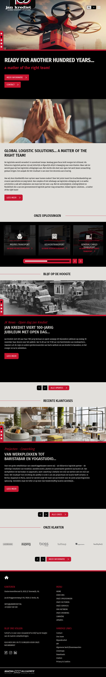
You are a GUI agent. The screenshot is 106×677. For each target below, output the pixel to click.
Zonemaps (60, 651)
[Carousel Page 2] (58, 261)
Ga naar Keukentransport (54, 248)
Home (58, 591)
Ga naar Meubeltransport (19, 248)
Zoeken (59, 658)
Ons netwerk (62, 609)
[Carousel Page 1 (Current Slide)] (36, 261)
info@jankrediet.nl (13, 604)
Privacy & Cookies (63, 661)
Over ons (60, 595)
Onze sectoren (62, 602)
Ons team (60, 636)
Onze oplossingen (64, 598)
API (57, 644)
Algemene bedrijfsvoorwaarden (68, 647)
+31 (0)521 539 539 (11, 607)
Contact (12, 84)
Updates (59, 620)
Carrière (60, 616)
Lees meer (13, 197)
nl (89, 7)
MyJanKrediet (61, 640)
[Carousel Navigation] (53, 559)
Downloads (60, 654)
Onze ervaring (62, 613)
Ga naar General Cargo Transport (89, 250)
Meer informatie (17, 77)
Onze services (62, 606)
